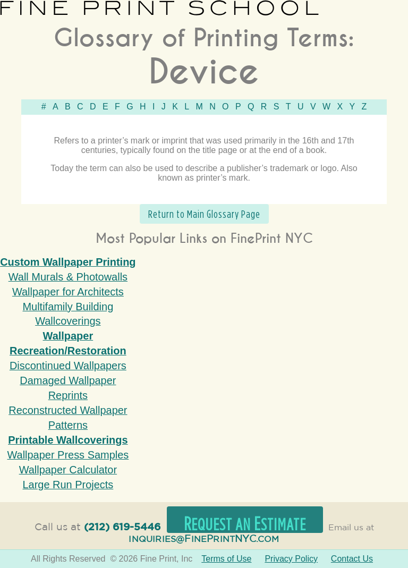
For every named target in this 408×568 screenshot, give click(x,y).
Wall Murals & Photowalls (68, 277)
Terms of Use (226, 558)
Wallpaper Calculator (68, 470)
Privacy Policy (291, 558)
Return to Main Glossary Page (204, 213)
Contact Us (352, 558)
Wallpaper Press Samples (68, 455)
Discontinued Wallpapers (68, 365)
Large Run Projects (67, 484)
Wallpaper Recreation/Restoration (68, 343)
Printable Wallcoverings (68, 440)
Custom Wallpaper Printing (67, 262)
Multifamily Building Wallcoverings (67, 314)
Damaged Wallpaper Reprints (68, 388)
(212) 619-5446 (122, 527)
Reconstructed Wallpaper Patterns (67, 417)
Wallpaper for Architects (68, 292)
